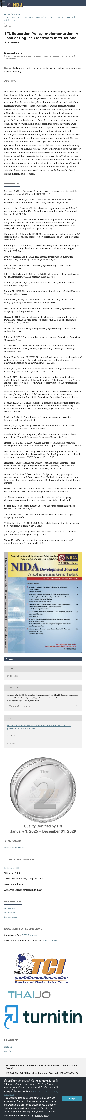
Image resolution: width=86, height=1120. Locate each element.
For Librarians (10, 917)
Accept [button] (71, 1098)
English (8, 1046)
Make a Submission (14, 847)
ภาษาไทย (8, 1051)
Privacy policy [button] (42, 1115)
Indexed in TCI (11, 868)
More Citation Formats (19, 706)
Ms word (32, 935)
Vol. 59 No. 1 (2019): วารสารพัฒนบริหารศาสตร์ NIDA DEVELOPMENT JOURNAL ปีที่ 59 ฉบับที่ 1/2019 (41, 18)
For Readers (9, 908)
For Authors (9, 912)
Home (7, 14)
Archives (17, 14)
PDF (10, 659)
